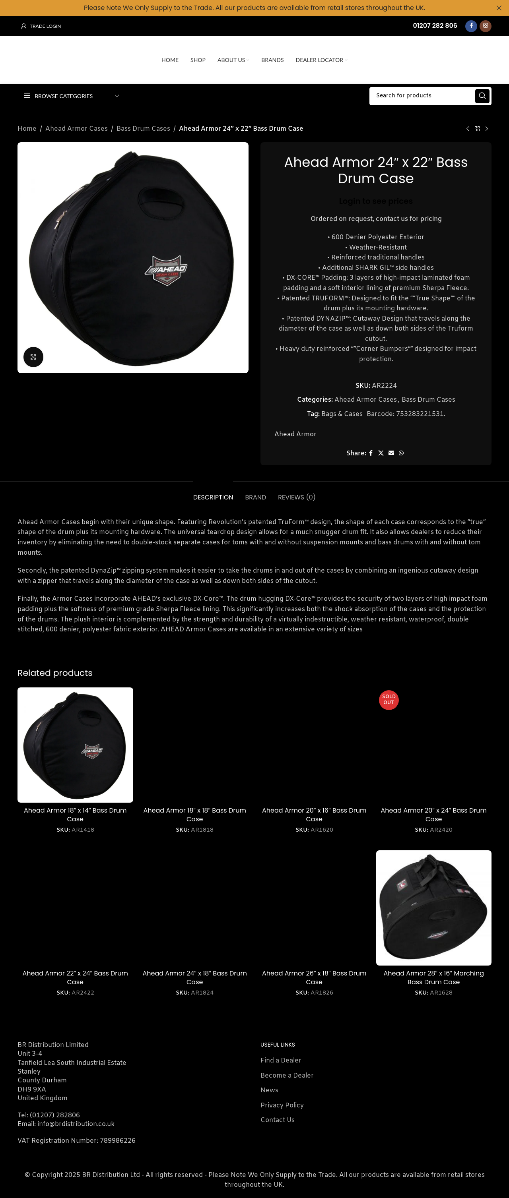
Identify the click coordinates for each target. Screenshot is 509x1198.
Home (27, 129)
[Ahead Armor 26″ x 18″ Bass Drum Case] (314, 908)
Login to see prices (376, 200)
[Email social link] (391, 453)
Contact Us (277, 1120)
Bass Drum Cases (143, 129)
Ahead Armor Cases (76, 129)
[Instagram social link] (486, 26)
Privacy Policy (282, 1105)
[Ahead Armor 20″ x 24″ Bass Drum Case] (434, 745)
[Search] (430, 96)
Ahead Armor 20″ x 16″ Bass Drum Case (314, 815)
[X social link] (381, 453)
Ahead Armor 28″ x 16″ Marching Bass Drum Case (434, 978)
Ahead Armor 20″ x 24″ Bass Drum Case (434, 815)
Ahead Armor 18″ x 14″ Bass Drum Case (75, 815)
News (269, 1090)
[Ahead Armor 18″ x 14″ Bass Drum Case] (75, 745)
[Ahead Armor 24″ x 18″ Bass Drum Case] (195, 908)
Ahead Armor (295, 434)
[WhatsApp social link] (401, 453)
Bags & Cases (342, 414)
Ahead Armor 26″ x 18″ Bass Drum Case (314, 978)
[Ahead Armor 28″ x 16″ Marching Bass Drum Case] (434, 908)
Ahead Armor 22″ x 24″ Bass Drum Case (75, 978)
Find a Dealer (280, 1061)
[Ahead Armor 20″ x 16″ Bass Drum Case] (314, 745)
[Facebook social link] (471, 26)
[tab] (213, 493)
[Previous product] (467, 129)
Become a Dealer (287, 1076)
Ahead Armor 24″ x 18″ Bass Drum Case (195, 978)
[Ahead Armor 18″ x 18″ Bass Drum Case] (195, 745)
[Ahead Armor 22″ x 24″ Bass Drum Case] (75, 908)
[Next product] (487, 129)
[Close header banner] (499, 8)
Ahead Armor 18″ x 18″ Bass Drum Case (195, 815)
